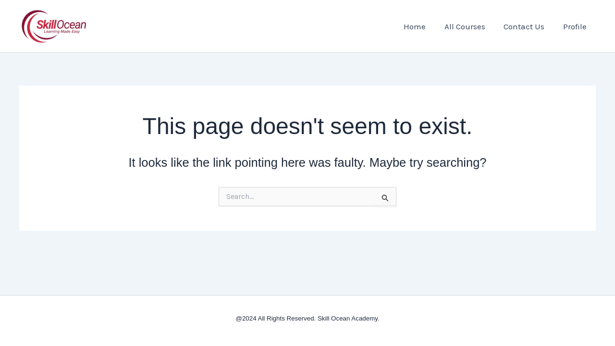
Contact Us (527, 26)
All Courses (470, 26)
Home (422, 26)
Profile (576, 26)
